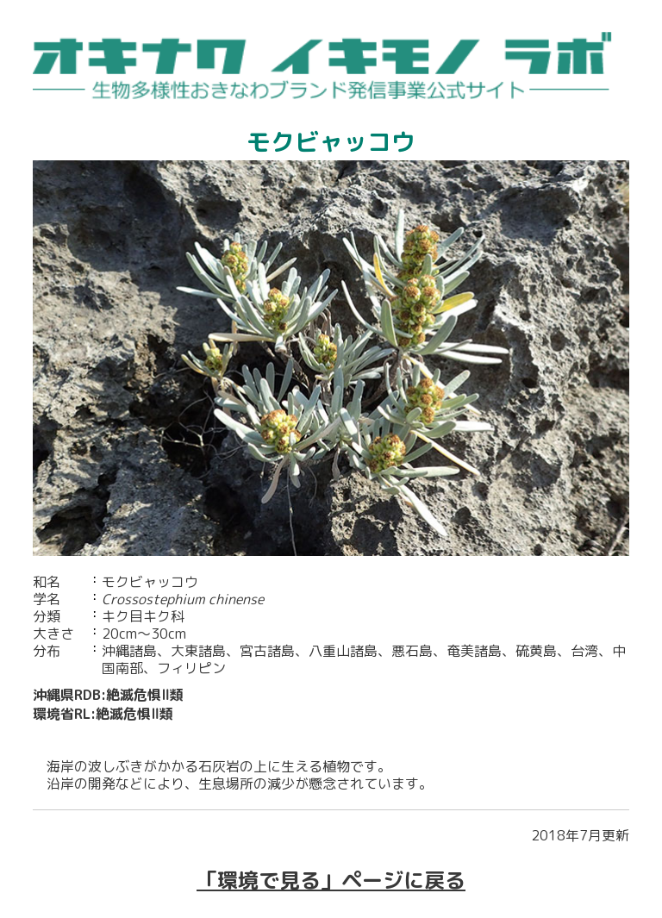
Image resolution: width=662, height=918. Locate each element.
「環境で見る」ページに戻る (331, 880)
